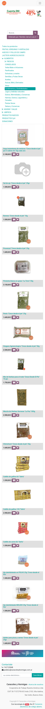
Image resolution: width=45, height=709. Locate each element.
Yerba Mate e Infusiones (14, 67)
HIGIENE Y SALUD (10, 109)
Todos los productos (9, 46)
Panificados (9, 70)
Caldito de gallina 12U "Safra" (14, 509)
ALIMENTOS (8, 58)
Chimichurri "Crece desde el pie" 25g (16, 444)
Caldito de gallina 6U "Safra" (13, 477)
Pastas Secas (10, 103)
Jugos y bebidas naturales (15, 92)
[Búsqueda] (35, 33)
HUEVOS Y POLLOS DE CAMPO (13, 52)
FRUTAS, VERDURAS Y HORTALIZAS (15, 49)
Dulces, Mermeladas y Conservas (17, 95)
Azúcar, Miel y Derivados (14, 83)
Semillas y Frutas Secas (14, 77)
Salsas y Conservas (12, 106)
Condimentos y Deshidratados (16, 89)
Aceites (8, 80)
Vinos (7, 86)
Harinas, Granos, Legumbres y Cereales (16, 99)
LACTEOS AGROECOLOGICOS (13, 55)
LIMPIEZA (7, 112)
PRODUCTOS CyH (8, 118)
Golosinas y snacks (12, 73)
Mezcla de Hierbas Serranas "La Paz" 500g (19, 411)
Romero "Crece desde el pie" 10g (15, 216)
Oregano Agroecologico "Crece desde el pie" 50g (21, 346)
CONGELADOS (10, 64)
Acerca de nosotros (36, 684)
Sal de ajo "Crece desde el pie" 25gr (16, 183)
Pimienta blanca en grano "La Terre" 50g (18, 281)
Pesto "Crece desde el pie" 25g (14, 314)
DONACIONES (7, 121)
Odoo (27, 704)
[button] (23, 37)
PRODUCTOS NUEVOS (10, 115)
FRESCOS (10, 61)
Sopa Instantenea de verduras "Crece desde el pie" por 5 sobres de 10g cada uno (22, 150)
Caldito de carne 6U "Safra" (13, 542)
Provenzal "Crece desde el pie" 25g (16, 248)
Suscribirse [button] (37, 675)
